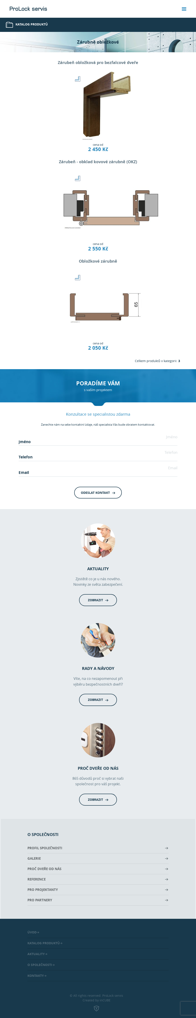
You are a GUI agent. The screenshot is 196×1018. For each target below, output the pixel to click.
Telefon (171, 452)
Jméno (171, 436)
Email (172, 467)
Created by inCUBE (97, 1005)
